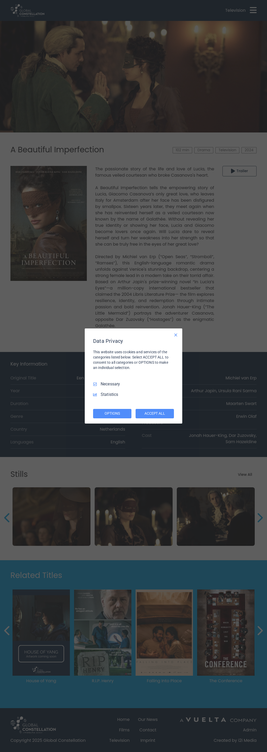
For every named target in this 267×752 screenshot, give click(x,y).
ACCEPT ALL (154, 413)
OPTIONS (112, 413)
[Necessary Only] (175, 335)
